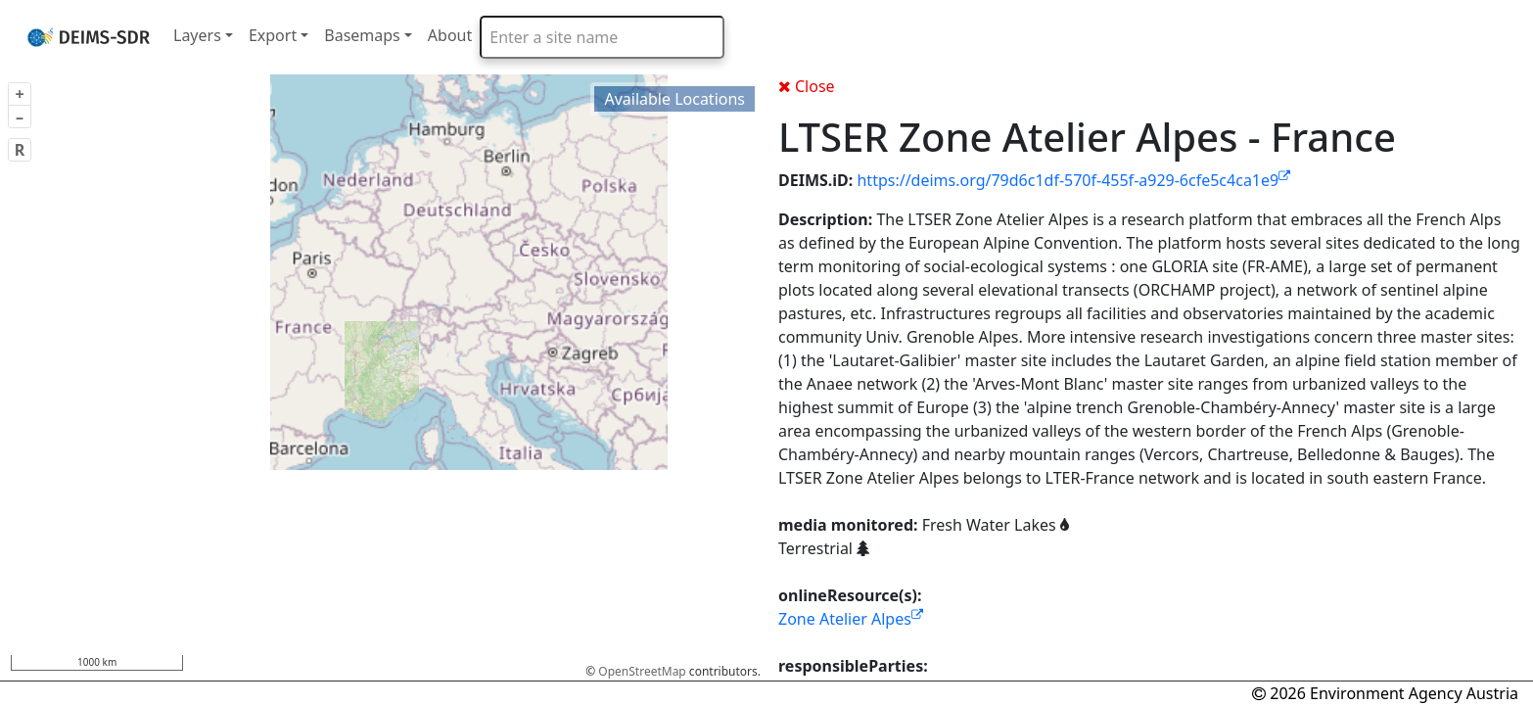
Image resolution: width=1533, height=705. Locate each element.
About (450, 35)
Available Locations (674, 99)
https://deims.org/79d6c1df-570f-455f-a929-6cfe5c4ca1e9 (1073, 180)
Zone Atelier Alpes (850, 619)
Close (806, 86)
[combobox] (602, 37)
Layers (197, 35)
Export (273, 35)
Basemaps (362, 35)
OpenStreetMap (641, 671)
